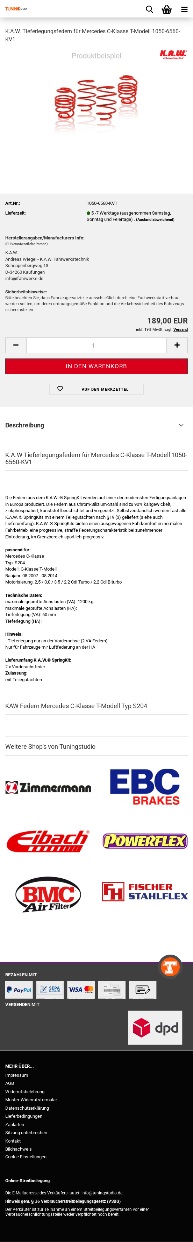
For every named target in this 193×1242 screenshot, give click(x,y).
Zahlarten (14, 1124)
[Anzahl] (96, 345)
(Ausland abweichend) (155, 219)
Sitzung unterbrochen (26, 1132)
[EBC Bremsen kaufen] (145, 787)
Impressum (16, 1075)
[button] (15, 345)
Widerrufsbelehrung (24, 1091)
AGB (9, 1083)
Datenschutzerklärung (27, 1108)
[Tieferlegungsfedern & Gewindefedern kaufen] (48, 841)
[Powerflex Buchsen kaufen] (145, 841)
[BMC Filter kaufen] (48, 894)
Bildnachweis (18, 1149)
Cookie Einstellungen (26, 1156)
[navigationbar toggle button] (184, 9)
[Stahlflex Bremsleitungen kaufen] (145, 894)
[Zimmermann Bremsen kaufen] (48, 787)
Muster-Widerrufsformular (31, 1099)
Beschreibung (24, 425)
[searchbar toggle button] (149, 9)
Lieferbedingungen (23, 1116)
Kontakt (13, 1141)
